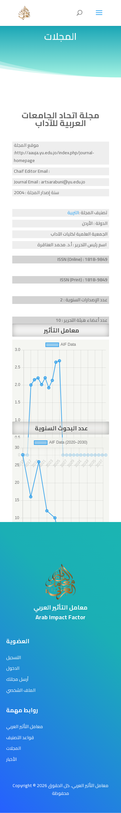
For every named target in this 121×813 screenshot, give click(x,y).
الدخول (12, 668)
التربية (73, 212)
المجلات (13, 748)
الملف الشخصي (20, 690)
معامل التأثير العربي (24, 726)
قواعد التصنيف (20, 737)
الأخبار (11, 759)
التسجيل (13, 657)
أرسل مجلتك (17, 679)
